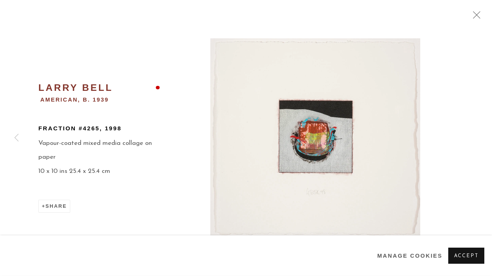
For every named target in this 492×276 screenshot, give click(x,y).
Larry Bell (75, 87)
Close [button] (474, 17)
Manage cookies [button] (409, 256)
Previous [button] (16, 138)
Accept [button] (466, 255)
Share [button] (56, 206)
